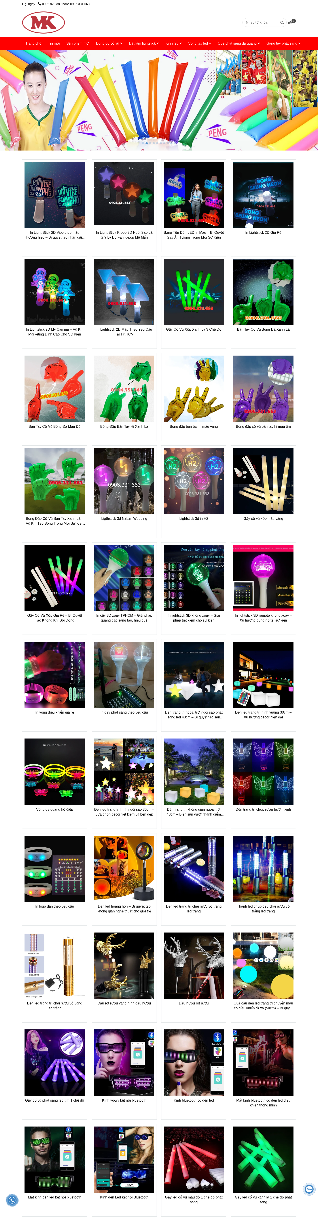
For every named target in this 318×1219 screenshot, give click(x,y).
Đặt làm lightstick (144, 43)
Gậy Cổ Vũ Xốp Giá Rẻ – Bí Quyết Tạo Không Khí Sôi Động (54, 618)
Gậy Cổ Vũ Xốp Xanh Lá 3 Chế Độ (193, 329)
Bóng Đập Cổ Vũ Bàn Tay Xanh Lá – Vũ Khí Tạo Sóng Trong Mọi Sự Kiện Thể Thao (54, 521)
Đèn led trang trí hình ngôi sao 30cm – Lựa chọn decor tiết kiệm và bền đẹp (124, 812)
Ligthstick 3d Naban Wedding (124, 518)
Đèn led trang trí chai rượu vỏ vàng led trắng (54, 1005)
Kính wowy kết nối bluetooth (124, 1100)
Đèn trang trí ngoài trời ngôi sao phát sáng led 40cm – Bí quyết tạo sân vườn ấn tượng (194, 715)
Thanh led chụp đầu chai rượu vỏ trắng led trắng (263, 908)
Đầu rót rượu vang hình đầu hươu (124, 1003)
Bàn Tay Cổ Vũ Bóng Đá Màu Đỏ (55, 426)
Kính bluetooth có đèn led (194, 1100)
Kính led (173, 43)
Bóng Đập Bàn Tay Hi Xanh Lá (124, 426)
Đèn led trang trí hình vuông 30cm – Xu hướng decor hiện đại (263, 714)
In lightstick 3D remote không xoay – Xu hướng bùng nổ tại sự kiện (263, 618)
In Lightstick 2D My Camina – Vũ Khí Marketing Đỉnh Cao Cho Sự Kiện (54, 332)
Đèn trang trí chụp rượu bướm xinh (263, 809)
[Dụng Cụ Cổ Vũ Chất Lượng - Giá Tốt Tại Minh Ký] (292, 22)
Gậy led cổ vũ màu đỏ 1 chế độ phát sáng (194, 1199)
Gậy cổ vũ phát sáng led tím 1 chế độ (54, 1100)
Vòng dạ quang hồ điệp (54, 809)
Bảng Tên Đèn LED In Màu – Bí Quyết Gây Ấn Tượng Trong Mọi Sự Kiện (194, 235)
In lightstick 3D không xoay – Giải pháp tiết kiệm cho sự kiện (194, 618)
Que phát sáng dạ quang (239, 43)
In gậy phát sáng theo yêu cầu (124, 712)
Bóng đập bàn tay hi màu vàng (194, 426)
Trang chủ (33, 43)
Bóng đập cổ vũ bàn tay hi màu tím (263, 426)
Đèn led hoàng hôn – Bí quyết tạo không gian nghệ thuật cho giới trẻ (124, 908)
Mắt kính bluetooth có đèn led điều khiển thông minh (263, 1102)
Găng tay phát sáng (284, 43)
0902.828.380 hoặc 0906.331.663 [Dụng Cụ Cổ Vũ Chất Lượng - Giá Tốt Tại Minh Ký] (64, 4)
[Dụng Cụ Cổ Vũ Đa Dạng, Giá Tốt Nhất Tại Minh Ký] (43, 22)
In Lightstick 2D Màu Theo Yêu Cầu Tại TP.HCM (124, 332)
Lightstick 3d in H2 (193, 518)
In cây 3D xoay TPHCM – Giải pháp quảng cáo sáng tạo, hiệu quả (124, 618)
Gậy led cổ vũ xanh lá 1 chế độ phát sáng (263, 1199)
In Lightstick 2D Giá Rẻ (263, 232)
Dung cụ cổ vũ (109, 43)
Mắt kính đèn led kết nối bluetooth (54, 1197)
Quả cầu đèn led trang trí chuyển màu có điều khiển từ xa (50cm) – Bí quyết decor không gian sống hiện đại (263, 1006)
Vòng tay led (199, 43)
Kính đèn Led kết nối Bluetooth (124, 1197)
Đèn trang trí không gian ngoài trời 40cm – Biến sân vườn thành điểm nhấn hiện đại (194, 812)
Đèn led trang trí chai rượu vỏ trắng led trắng (194, 908)
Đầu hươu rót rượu (194, 1003)
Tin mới (54, 43)
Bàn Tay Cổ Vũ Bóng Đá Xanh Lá (263, 329)
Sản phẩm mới (77, 43)
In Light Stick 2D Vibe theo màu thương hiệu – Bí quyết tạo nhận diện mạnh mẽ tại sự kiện (54, 235)
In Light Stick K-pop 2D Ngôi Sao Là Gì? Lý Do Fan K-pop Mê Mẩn (124, 235)
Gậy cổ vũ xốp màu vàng (263, 518)
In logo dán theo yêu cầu (54, 906)
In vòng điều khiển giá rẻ (54, 712)
